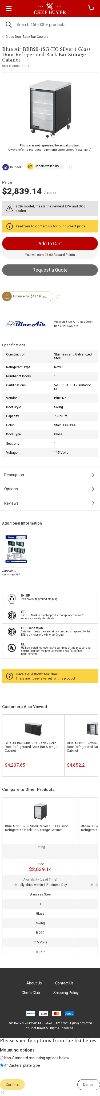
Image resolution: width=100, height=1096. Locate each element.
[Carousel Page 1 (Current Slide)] (47, 136)
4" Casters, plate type (20, 1065)
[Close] (2, 1092)
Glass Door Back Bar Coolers (27, 37)
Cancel (88, 1084)
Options (11, 488)
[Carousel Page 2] (52, 136)
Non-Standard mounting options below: (35, 1058)
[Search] (50, 24)
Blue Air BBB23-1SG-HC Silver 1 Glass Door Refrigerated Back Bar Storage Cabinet (36, 828)
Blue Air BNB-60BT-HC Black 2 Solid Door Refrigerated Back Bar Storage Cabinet (31, 747)
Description (14, 474)
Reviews (11, 503)
